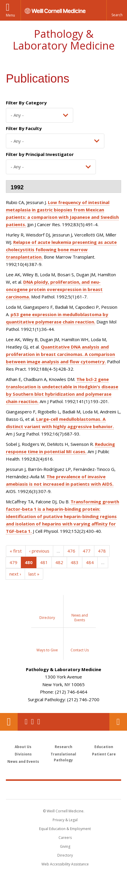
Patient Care (104, 754)
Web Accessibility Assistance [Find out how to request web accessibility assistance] (65, 864)
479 (13, 562)
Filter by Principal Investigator (40, 154)
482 (59, 562)
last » (34, 574)
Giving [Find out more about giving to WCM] (65, 846)
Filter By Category (26, 103)
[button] (116, 10)
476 (71, 551)
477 (87, 551)
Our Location (9, 722)
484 (90, 562)
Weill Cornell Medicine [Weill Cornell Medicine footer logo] (63, 789)
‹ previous (39, 551)
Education (103, 746)
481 (44, 562)
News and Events (23, 761)
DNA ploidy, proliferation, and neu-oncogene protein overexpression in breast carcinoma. (54, 289)
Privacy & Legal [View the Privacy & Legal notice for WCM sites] (65, 819)
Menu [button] (10, 15)
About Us (23, 746)
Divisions (23, 754)
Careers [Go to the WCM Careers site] (65, 837)
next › (15, 574)
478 (102, 551)
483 (74, 562)
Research (63, 746)
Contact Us (118, 722)
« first (16, 551)
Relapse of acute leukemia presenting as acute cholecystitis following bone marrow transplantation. (61, 249)
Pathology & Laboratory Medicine (64, 40)
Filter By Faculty (24, 128)
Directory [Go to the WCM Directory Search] (65, 855)
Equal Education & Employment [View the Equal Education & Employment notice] (65, 828)
